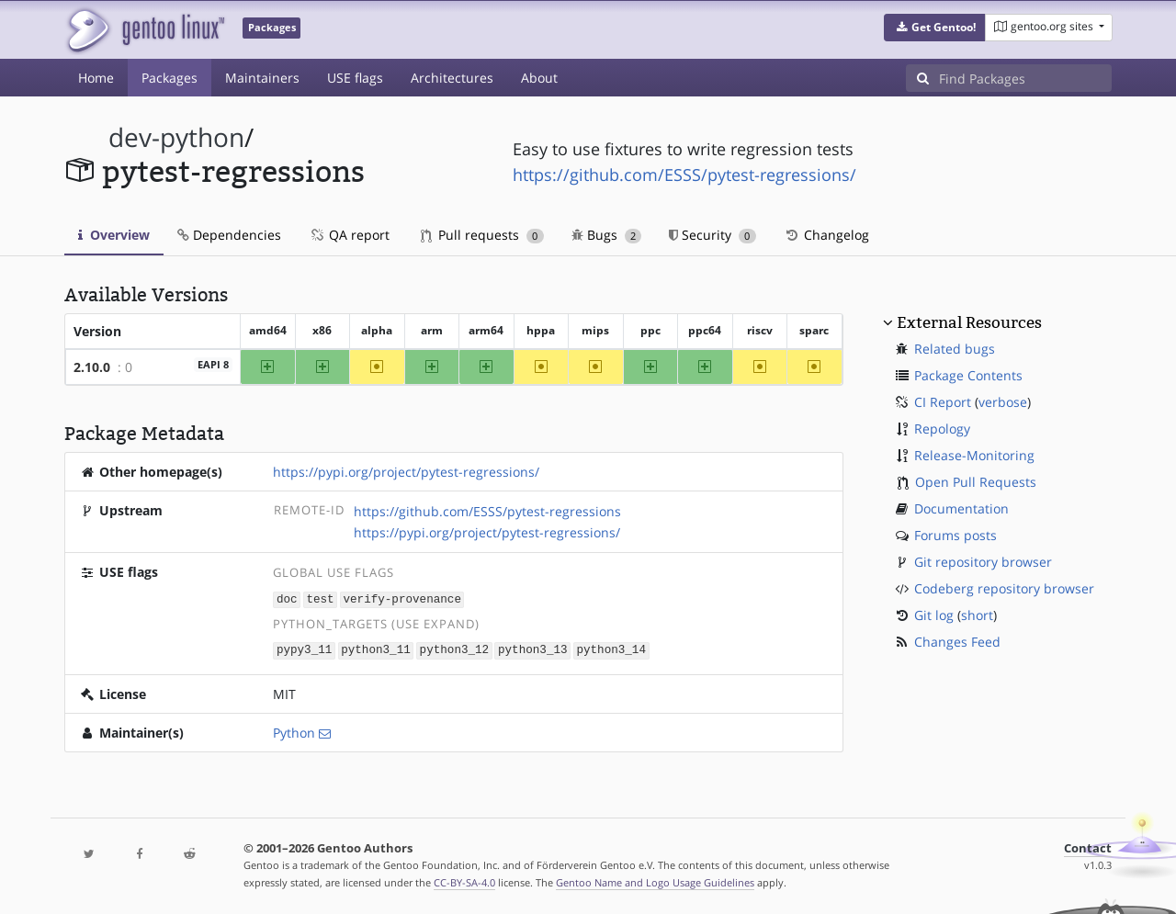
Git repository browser (983, 561)
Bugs (606, 234)
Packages (169, 77)
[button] (935, 27)
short (977, 615)
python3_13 (533, 649)
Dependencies (229, 234)
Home (96, 77)
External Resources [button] (969, 322)
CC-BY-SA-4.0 (464, 880)
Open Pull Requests (975, 482)
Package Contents (968, 375)
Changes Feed (957, 641)
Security (712, 234)
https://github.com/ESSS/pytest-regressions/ (684, 175)
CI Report (942, 402)
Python (294, 730)
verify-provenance (401, 598)
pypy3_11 (304, 649)
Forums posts (955, 535)
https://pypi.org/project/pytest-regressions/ (406, 471)
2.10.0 (92, 367)
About (539, 77)
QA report (349, 234)
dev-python (176, 137)
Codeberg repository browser (1004, 588)
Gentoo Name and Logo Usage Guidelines (655, 880)
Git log (934, 615)
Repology (942, 428)
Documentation (961, 508)
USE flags (355, 77)
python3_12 (455, 649)
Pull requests (482, 234)
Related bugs (954, 348)
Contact (1088, 846)
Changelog (826, 234)
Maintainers (262, 77)
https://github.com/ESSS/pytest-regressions (487, 511)
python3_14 (611, 649)
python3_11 (376, 649)
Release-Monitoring (974, 455)
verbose (1002, 402)
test (320, 598)
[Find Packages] (1025, 78)
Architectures (452, 77)
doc (287, 598)
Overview (114, 234)
